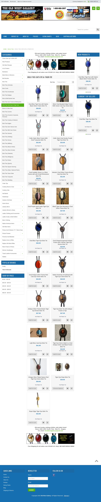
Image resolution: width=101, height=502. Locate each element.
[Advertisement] (37, 43)
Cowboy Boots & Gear (8, 186)
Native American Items (8, 223)
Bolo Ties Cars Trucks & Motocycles (11, 102)
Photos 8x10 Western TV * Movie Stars (12, 230)
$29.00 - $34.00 (6, 286)
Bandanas (5, 72)
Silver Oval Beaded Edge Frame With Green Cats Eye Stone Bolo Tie (63, 105)
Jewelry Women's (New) (8, 210)
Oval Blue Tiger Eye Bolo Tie (38, 240)
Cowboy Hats (5, 190)
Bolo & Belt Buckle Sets (8, 98)
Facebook (54, 475)
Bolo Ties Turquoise (7, 176)
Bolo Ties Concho (7, 111)
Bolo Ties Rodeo (6, 160)
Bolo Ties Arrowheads (8, 91)
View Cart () (94, 1)
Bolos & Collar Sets (7, 108)
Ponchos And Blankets (8, 236)
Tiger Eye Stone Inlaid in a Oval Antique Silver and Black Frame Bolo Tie (62, 344)
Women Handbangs (7, 250)
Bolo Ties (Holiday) (7, 136)
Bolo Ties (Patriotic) (7, 153)
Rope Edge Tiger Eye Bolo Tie (38, 411)
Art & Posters (5, 68)
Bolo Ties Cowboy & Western (10, 120)
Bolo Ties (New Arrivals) (8, 150)
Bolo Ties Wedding (7, 180)
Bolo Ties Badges (7, 95)
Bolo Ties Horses (6, 140)
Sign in (19, 1)
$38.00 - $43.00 (6, 292)
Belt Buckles (5, 78)
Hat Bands (5, 193)
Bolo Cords (5, 88)
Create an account (26, 1)
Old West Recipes (7, 65)
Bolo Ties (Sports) (7, 163)
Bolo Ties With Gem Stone (9, 130)
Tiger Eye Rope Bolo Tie (62, 377)
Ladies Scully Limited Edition (9, 217)
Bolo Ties (11, 49)
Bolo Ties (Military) (7, 143)
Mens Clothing (6, 220)
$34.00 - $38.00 (6, 289)
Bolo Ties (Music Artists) (8, 146)
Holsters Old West (7, 200)
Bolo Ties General (7, 133)
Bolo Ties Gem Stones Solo (9, 126)
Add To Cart (32, 115)
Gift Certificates (5, 1)
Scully (4, 266)
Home (5, 49)
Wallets (4, 256)
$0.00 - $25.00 (6, 279)
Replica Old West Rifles (8, 243)
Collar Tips (5, 183)
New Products (6, 61)
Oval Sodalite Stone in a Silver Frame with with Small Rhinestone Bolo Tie (38, 174)
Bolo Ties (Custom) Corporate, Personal (10, 115)
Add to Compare (47, 115)
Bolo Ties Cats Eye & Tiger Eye (10, 105)
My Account (13, 1)
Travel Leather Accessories (9, 253)
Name (29, 475)
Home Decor (5, 203)
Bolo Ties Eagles (6, 123)
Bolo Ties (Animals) (7, 85)
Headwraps (5, 196)
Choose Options (58, 388)
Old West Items (6, 226)
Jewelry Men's (6, 206)
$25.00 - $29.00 (6, 282)
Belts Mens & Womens (8, 75)
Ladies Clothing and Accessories (10, 213)
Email (29, 482)
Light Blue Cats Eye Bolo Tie (38, 343)
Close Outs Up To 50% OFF (9, 58)
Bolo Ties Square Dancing (9, 166)
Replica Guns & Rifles (8, 240)
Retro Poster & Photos (8, 247)
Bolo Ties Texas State (8, 173)
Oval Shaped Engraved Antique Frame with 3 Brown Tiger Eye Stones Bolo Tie (62, 242)
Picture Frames (6, 233)
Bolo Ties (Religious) (7, 156)
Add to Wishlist (43, 115)
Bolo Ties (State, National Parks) (10, 170)
